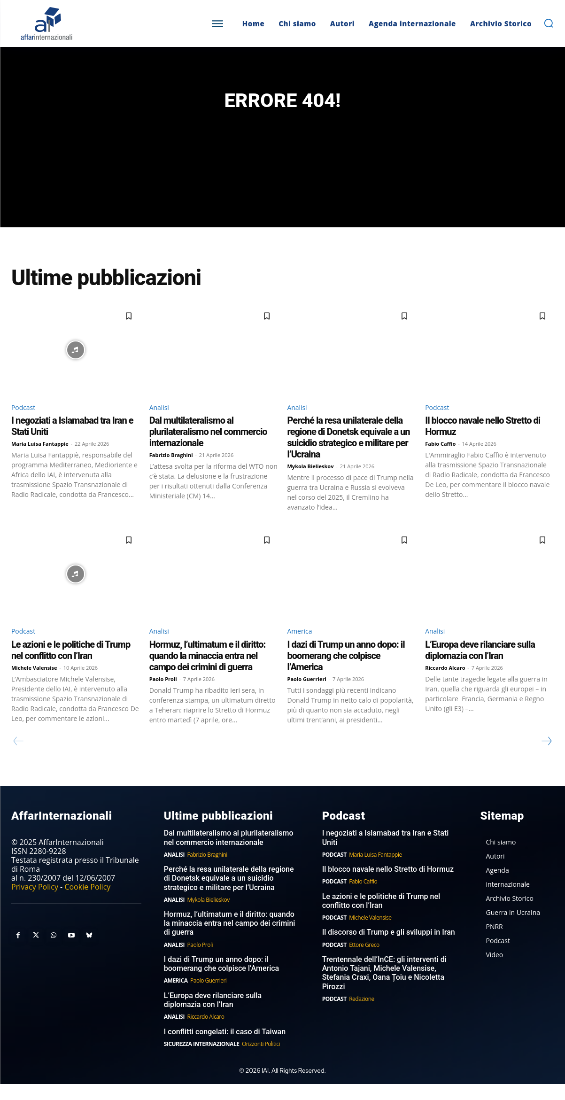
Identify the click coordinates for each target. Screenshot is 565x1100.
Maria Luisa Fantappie (40, 457)
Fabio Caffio (440, 457)
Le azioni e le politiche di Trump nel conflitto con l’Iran (70, 665)
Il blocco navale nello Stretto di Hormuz (388, 885)
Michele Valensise (34, 683)
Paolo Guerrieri (306, 694)
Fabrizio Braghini (171, 469)
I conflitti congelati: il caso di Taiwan (225, 1047)
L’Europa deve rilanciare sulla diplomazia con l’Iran (480, 665)
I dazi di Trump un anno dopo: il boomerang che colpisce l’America (346, 671)
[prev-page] (18, 757)
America (301, 646)
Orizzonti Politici (261, 1060)
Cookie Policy (87, 903)
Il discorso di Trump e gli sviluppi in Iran (388, 948)
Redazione (361, 1015)
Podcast (25, 421)
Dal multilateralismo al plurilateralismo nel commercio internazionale (208, 446)
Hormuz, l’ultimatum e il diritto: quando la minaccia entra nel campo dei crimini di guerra (207, 671)
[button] (548, 23)
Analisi (160, 421)
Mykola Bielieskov (310, 480)
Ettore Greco (364, 961)
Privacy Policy (34, 903)
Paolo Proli (163, 694)
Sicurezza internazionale (202, 1060)
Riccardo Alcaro (445, 683)
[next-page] (546, 757)
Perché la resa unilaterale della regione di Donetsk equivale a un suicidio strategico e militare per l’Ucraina (348, 451)
